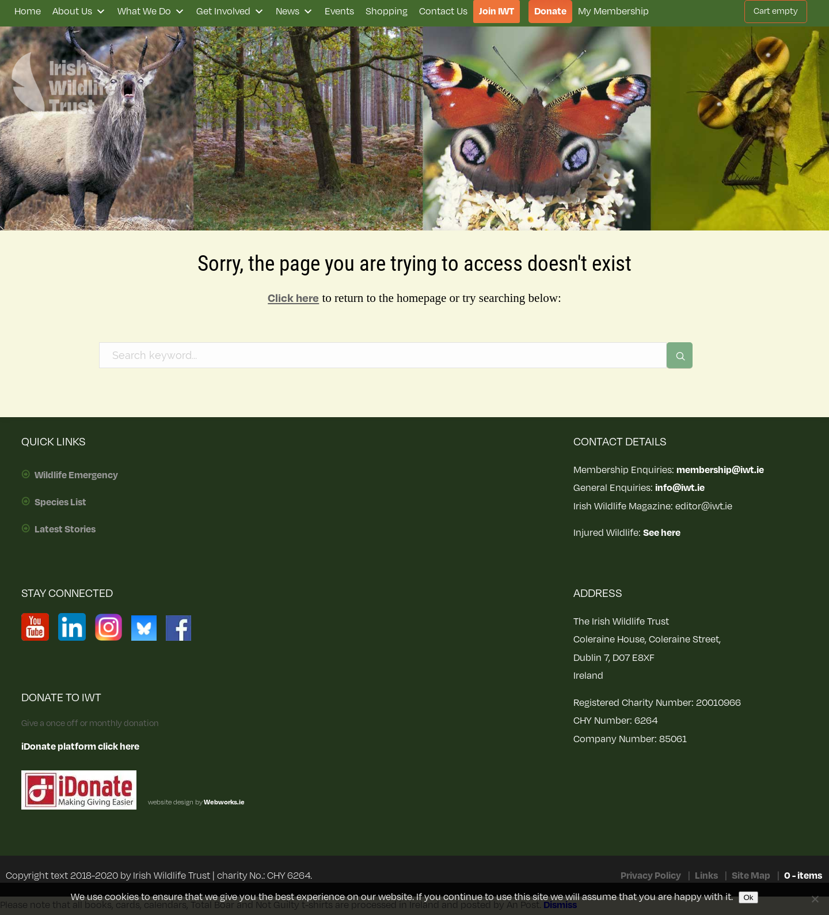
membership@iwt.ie (720, 470)
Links (706, 876)
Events (339, 11)
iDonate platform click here (80, 747)
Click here (293, 298)
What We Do (151, 11)
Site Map (751, 876)
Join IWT (496, 11)
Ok (748, 897)
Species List (60, 502)
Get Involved (230, 11)
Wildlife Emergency (76, 475)
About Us (79, 11)
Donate (550, 11)
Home (27, 11)
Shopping (387, 11)
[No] (814, 899)
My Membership (613, 11)
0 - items (803, 876)
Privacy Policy (651, 876)
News (294, 11)
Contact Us (443, 11)
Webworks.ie (224, 802)
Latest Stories (65, 529)
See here (661, 533)
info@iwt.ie (680, 488)
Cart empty (776, 11)
